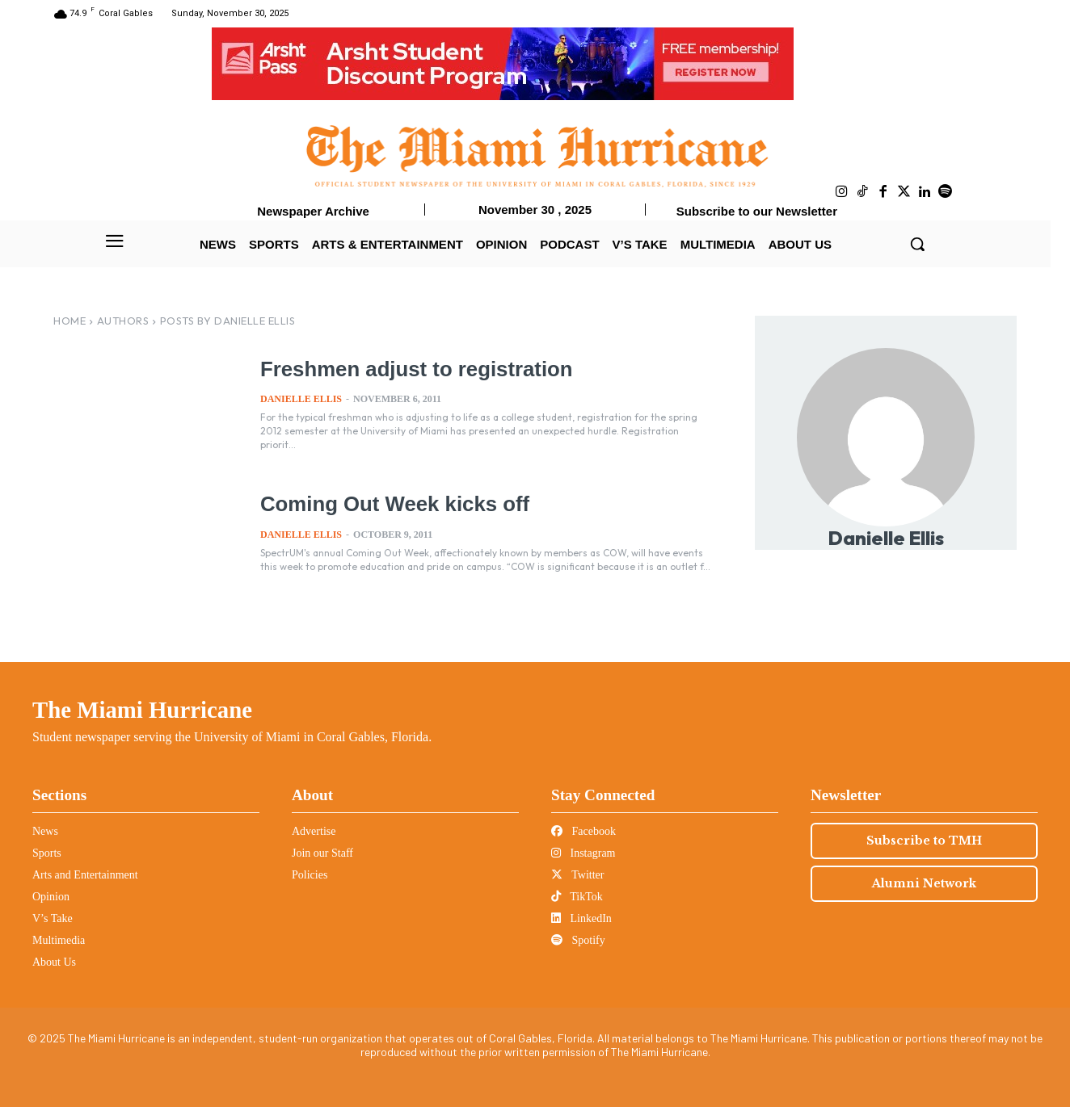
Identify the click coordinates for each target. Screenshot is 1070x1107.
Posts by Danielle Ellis (228, 320)
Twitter (577, 875)
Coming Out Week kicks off (390, 504)
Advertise (313, 831)
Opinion (51, 897)
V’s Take (52, 918)
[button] (917, 243)
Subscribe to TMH (924, 840)
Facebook (583, 831)
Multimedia (58, 940)
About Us (54, 962)
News (45, 831)
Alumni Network (924, 883)
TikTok (577, 897)
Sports (46, 853)
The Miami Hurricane (142, 710)
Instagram (583, 853)
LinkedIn (581, 918)
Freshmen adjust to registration (411, 369)
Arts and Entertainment (85, 875)
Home (69, 320)
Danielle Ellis (301, 399)
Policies (309, 875)
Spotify (578, 940)
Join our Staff (322, 853)
